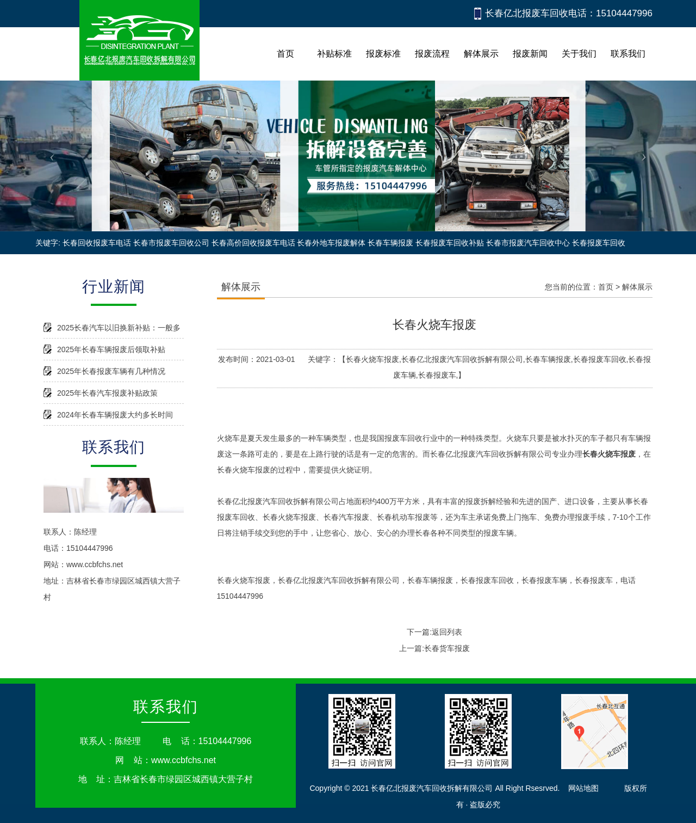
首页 (605, 286)
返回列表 (447, 632)
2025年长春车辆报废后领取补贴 (111, 349)
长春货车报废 (447, 648)
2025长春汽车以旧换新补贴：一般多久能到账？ (119, 331)
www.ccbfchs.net (94, 564)
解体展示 (637, 286)
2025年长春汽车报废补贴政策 (107, 393)
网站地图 (583, 788)
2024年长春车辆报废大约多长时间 (115, 414)
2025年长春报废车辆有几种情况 (111, 371)
